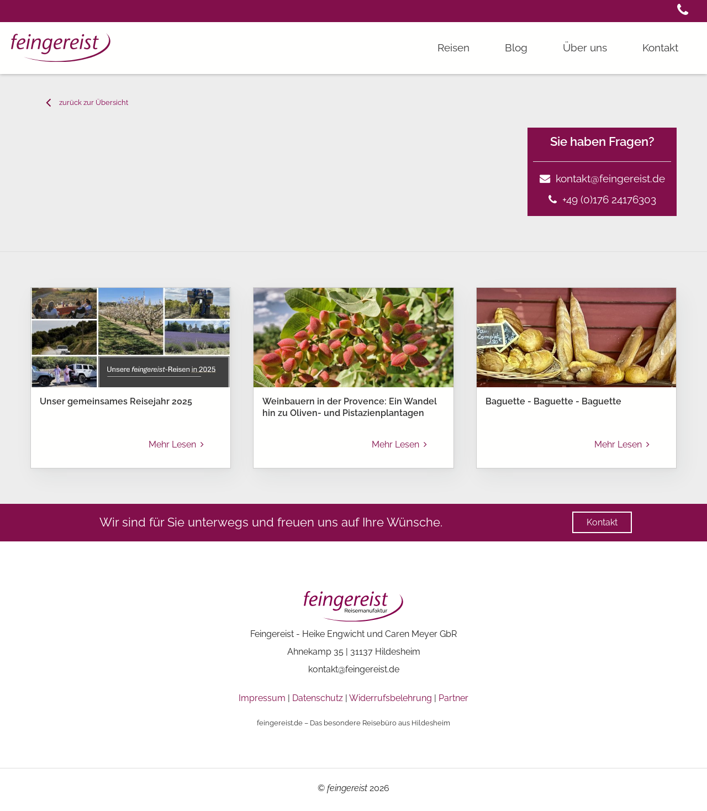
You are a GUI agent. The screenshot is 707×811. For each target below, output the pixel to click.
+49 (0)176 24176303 (602, 199)
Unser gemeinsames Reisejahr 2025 (116, 401)
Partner (453, 698)
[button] (683, 11)
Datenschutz (317, 698)
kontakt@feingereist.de (602, 178)
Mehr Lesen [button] (176, 444)
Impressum (262, 698)
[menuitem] (61, 553)
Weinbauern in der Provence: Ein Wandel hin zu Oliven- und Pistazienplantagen (349, 407)
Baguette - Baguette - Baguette (553, 401)
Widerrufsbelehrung (390, 698)
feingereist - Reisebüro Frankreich (55, 552)
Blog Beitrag (132, 552)
